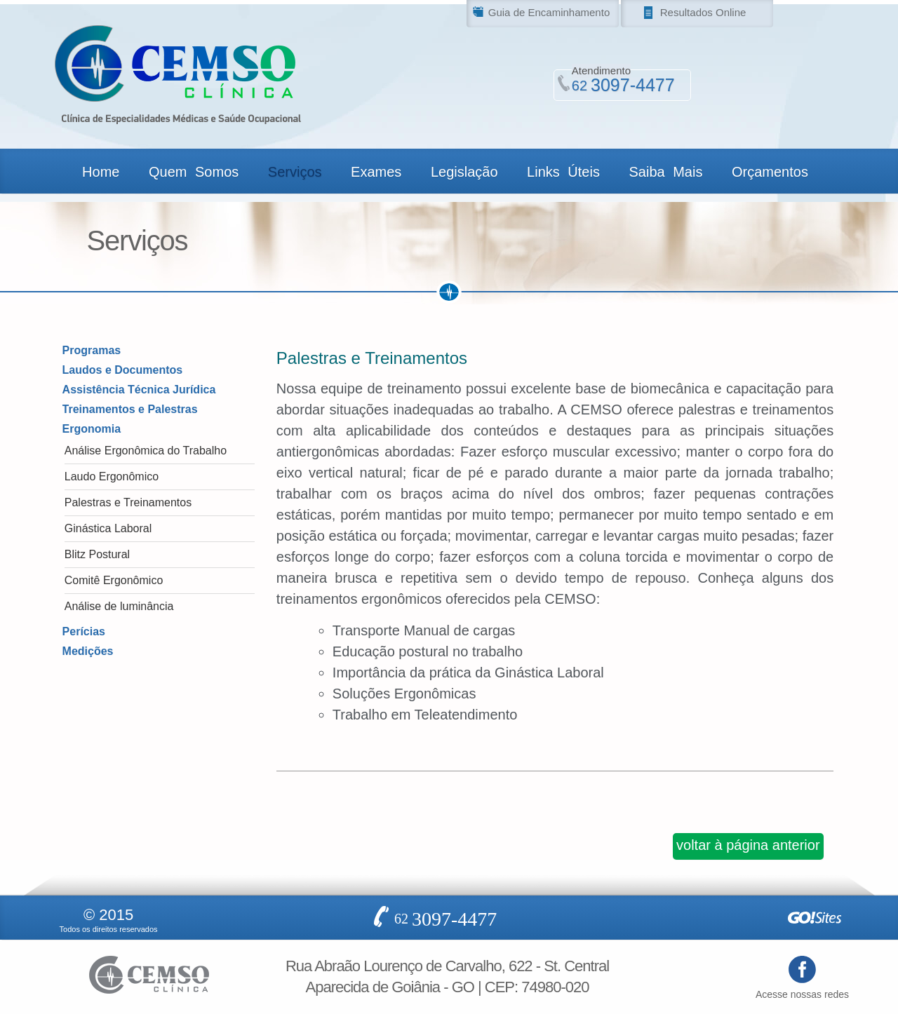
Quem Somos (194, 172)
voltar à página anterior (748, 845)
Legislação (464, 172)
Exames (376, 172)
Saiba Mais (665, 172)
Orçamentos (770, 172)
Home (100, 172)
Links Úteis (563, 172)
